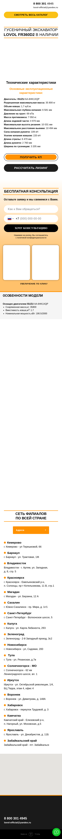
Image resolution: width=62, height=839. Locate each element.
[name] (31, 209)
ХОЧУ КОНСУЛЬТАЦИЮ (31, 228)
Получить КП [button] (31, 157)
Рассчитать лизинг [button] (31, 167)
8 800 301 (40, 3)
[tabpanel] (31, 646)
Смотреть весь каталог (31, 15)
